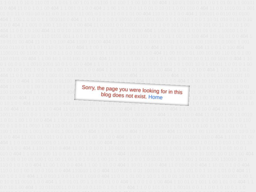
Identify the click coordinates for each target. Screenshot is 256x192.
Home (155, 97)
